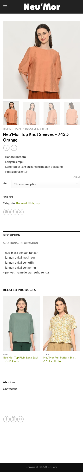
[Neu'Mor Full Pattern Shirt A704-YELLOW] (61, 323)
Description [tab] (11, 235)
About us (9, 382)
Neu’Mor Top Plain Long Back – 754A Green (20, 359)
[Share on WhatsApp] (6, 212)
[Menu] (5, 6)
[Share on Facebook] (13, 212)
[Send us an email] (20, 419)
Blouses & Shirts (36, 128)
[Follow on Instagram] (13, 419)
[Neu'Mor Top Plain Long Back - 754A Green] (21, 323)
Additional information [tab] (20, 242)
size (5, 183)
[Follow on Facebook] (6, 419)
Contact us (10, 388)
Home (7, 128)
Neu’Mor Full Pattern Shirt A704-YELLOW (59, 359)
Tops (18, 128)
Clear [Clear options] (77, 177)
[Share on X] (20, 212)
